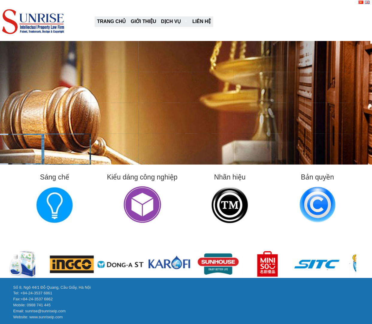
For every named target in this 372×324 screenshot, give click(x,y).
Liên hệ (201, 21)
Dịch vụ (171, 21)
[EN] (367, 3)
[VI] (361, 3)
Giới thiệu (143, 21)
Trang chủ (111, 21)
